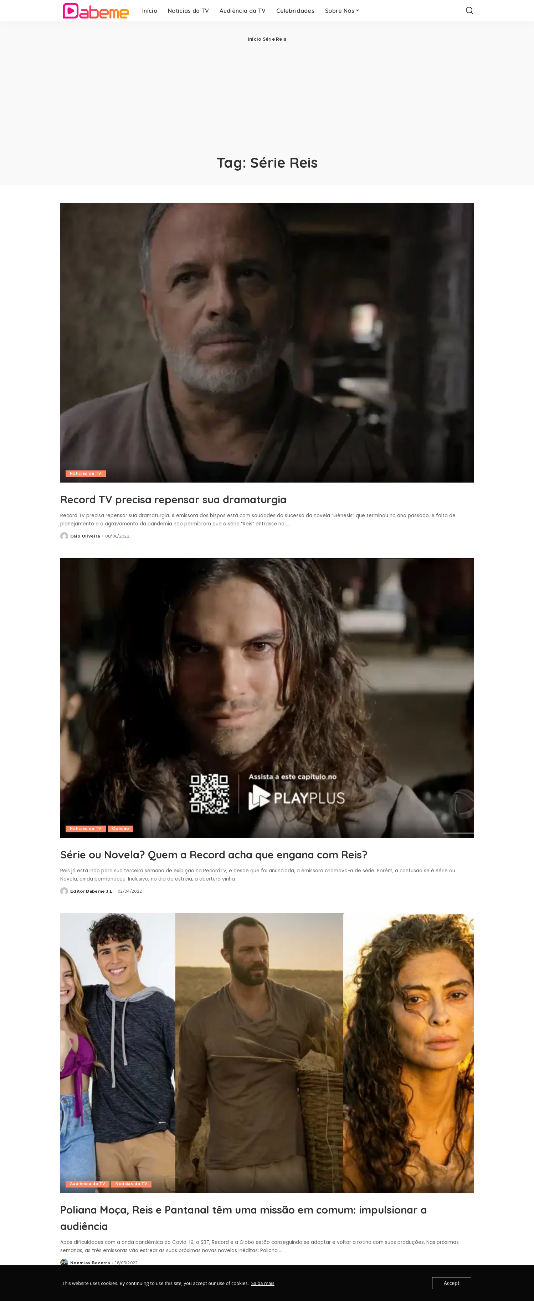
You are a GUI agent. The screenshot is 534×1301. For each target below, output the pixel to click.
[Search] (469, 10)
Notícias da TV (86, 473)
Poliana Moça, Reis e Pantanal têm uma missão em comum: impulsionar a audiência (266, 1233)
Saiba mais (262, 1283)
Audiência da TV (88, 1200)
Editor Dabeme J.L (91, 907)
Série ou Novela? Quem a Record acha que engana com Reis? (254, 861)
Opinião (120, 828)
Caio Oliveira (85, 536)
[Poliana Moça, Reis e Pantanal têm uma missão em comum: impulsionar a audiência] (267, 1069)
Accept (452, 1283)
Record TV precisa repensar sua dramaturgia (218, 498)
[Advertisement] (267, 96)
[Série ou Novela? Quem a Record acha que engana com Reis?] (267, 698)
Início (254, 39)
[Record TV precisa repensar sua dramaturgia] (267, 343)
